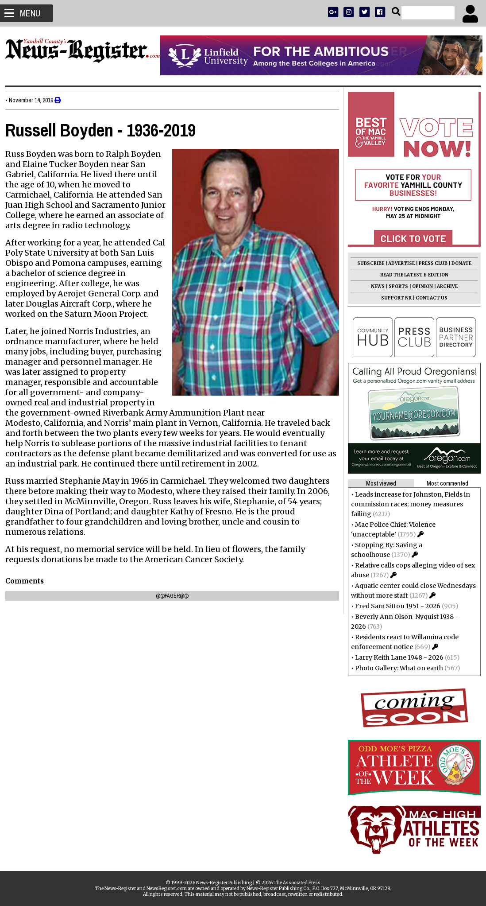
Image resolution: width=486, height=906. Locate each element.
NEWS (374, 286)
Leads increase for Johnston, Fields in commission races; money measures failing (407, 504)
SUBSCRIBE (367, 263)
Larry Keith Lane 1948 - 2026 (395, 657)
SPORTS (395, 286)
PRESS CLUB (429, 263)
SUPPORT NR (393, 298)
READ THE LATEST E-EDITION (411, 275)
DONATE (458, 263)
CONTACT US (428, 298)
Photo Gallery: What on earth (395, 668)
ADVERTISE (398, 263)
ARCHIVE (443, 286)
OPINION (419, 286)
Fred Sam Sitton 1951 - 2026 (394, 606)
